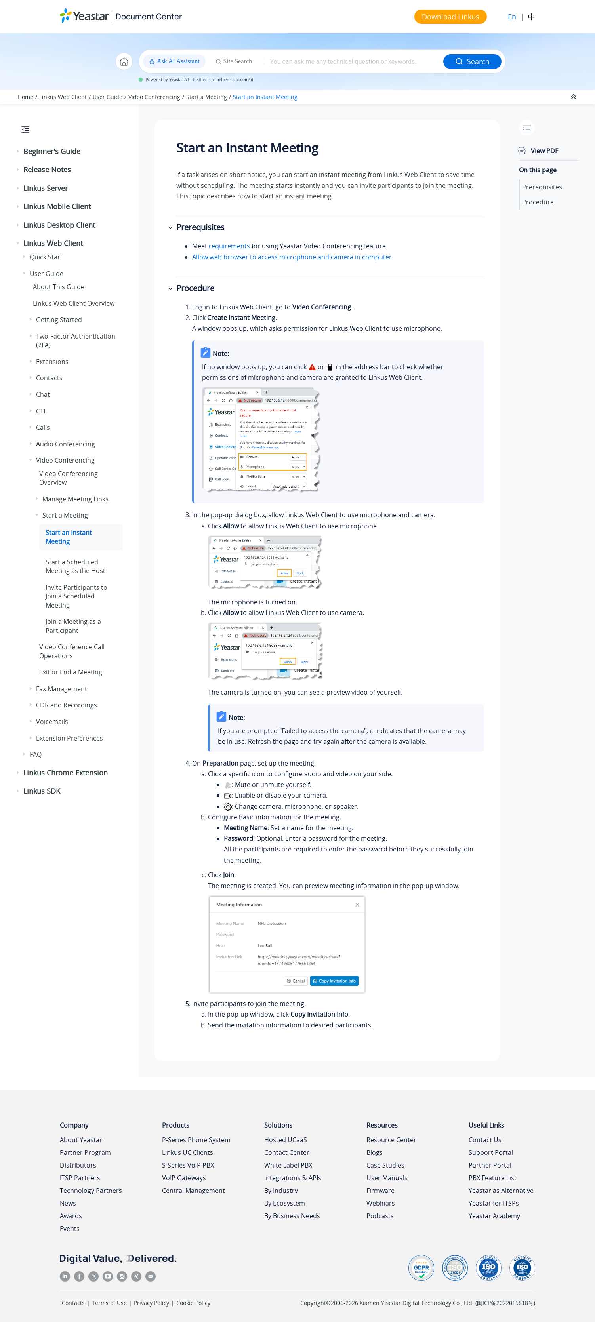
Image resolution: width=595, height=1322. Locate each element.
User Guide (107, 97)
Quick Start (46, 257)
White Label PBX (288, 1165)
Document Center (149, 16)
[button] (18, 151)
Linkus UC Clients (187, 1152)
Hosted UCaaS (285, 1139)
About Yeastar (81, 1139)
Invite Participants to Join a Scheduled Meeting (76, 596)
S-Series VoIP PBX (188, 1165)
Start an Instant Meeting (265, 97)
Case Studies (385, 1165)
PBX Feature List (493, 1177)
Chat (43, 394)
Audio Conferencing (65, 444)
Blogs (374, 1152)
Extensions (52, 361)
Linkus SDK (41, 791)
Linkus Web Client (63, 97)
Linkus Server (45, 188)
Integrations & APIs (292, 1177)
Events (70, 1228)
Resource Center (391, 1139)
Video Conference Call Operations (72, 651)
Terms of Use (109, 1303)
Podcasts (380, 1216)
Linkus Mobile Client (57, 206)
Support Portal (491, 1152)
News (68, 1203)
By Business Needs (292, 1216)
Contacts (49, 377)
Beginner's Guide (51, 151)
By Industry (281, 1190)
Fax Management (61, 688)
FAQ (36, 754)
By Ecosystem (284, 1203)
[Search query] (353, 61)
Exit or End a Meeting (70, 672)
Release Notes (47, 169)
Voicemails (52, 721)
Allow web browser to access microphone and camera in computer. (292, 257)
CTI (40, 411)
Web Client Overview (73, 303)
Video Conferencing (154, 97)
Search (472, 61)
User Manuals (387, 1177)
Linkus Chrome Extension (65, 772)
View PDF (544, 151)
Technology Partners (91, 1190)
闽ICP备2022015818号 (505, 1303)
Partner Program (85, 1152)
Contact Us (485, 1139)
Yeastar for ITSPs (494, 1203)
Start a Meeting (206, 97)
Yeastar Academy (494, 1216)
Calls (43, 427)
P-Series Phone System (196, 1139)
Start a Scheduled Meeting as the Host (75, 566)
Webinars (380, 1203)
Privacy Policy (151, 1303)
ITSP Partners (80, 1177)
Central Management (193, 1190)
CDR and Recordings (66, 705)
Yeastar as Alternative (501, 1190)
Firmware (380, 1190)
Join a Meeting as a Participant (73, 625)
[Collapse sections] (574, 97)
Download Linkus (450, 16)
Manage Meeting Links (75, 499)
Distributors (78, 1165)
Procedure (538, 202)
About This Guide (58, 286)
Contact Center (286, 1152)
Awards (71, 1216)
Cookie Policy (193, 1303)
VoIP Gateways (184, 1177)
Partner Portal (490, 1165)
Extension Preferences (69, 738)
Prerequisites (542, 187)
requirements (229, 246)
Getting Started (59, 319)
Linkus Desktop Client (59, 225)
